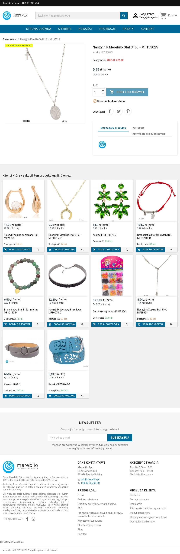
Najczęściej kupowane (90, 520)
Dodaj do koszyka (127, 92)
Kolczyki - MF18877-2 (104, 234)
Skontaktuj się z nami (89, 525)
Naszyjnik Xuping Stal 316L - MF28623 (152, 311)
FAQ (80, 508)
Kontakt (147, 28)
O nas (81, 495)
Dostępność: (99, 60)
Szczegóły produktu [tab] (113, 128)
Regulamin (136, 504)
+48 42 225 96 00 (90, 483)
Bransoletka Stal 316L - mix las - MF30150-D (21, 311)
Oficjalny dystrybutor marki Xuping (97, 504)
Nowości (85, 28)
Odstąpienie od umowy (143, 521)
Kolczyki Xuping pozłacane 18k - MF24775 (22, 236)
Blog (80, 529)
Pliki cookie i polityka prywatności (148, 508)
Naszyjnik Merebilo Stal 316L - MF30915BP (65, 236)
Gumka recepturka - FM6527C (109, 311)
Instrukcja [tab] (138, 128)
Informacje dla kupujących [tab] (148, 133)
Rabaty (128, 28)
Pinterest (127, 111)
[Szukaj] (82, 15)
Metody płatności (139, 499)
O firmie (64, 28)
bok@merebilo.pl (90, 479)
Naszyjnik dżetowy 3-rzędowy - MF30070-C (66, 311)
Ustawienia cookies (12, 542)
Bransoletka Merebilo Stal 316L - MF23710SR (155, 236)
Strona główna (38, 28)
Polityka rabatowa (88, 499)
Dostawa (135, 495)
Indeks (96, 52)
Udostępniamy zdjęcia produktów (148, 517)
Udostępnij (109, 111)
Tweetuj (118, 111)
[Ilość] (97, 92)
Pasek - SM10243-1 (59, 384)
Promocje (107, 28)
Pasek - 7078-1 (12, 384)
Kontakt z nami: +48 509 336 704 (21, 3)
